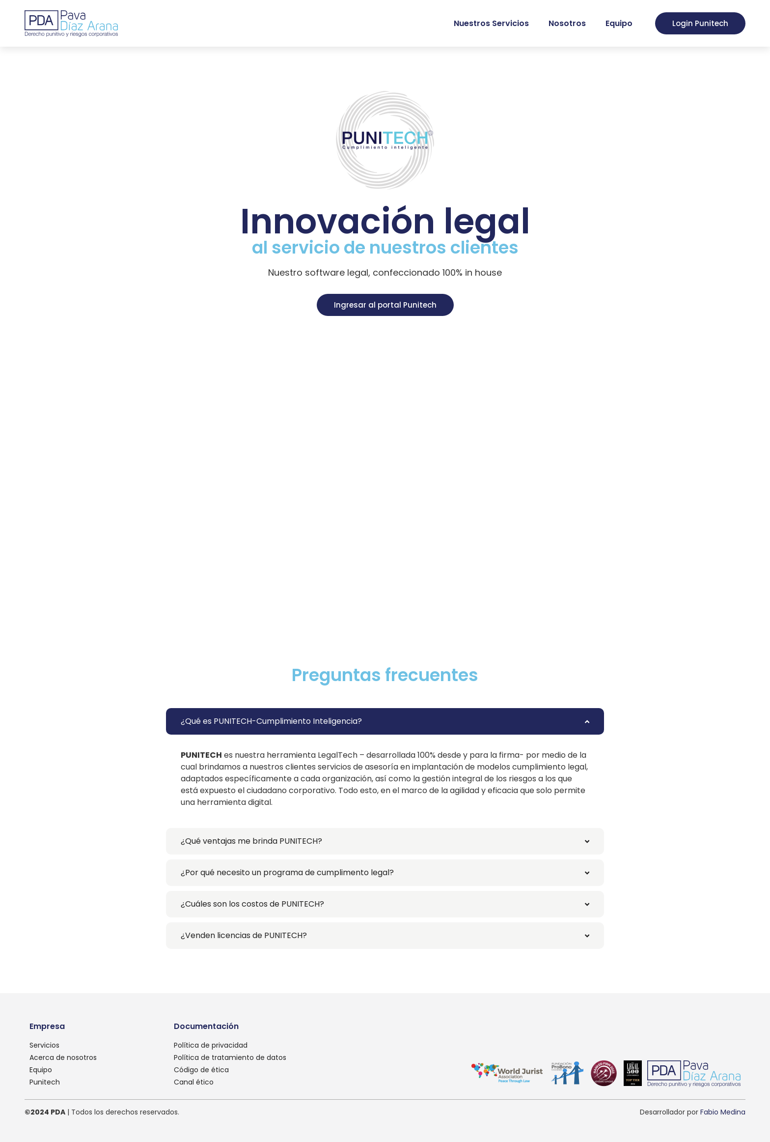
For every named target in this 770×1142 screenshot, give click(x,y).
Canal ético (194, 1082)
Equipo (618, 23)
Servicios (44, 1045)
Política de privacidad (211, 1045)
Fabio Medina (722, 1112)
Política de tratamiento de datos (230, 1057)
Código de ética (201, 1070)
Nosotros (567, 23)
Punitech (44, 1082)
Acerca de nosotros (63, 1057)
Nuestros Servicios (491, 23)
